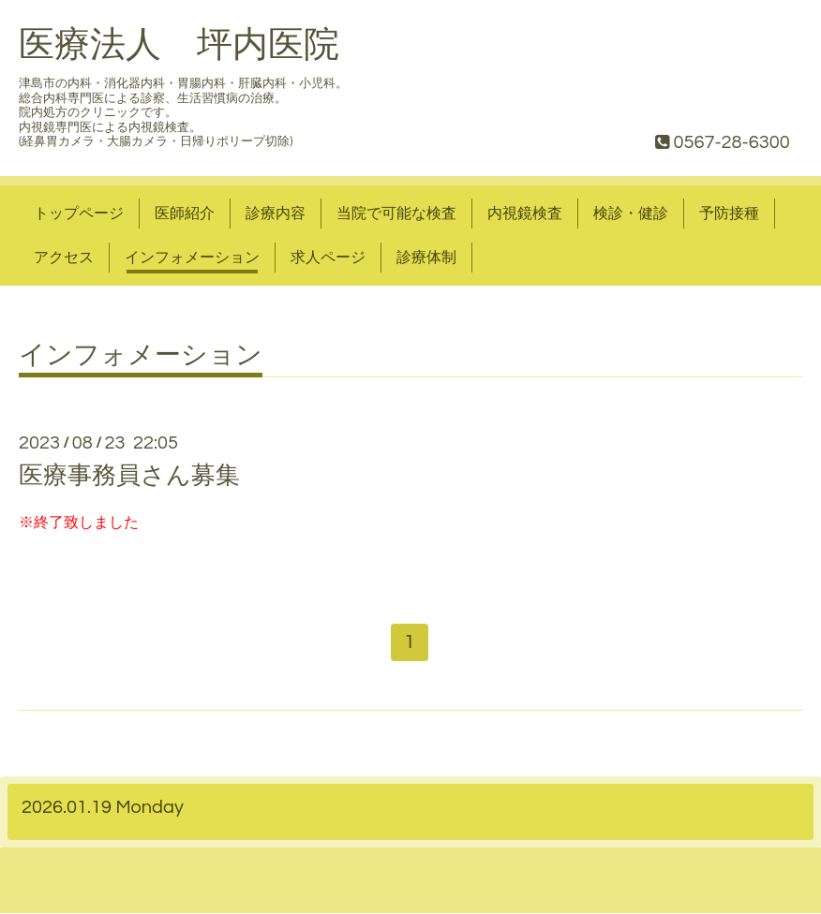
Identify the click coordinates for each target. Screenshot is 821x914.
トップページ (79, 213)
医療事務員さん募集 (129, 476)
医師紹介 (185, 213)
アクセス (64, 257)
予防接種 (729, 213)
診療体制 (426, 257)
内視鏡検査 (524, 213)
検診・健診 (630, 213)
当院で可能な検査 (396, 213)
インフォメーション (192, 257)
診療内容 (276, 213)
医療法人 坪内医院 (179, 45)
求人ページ (328, 257)
